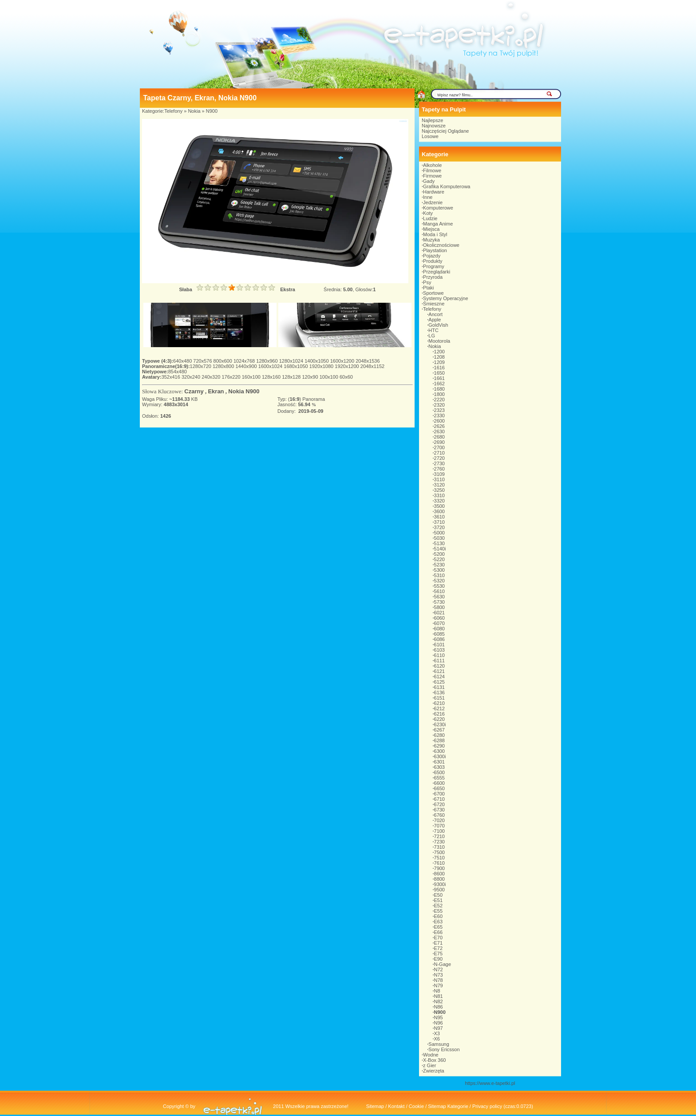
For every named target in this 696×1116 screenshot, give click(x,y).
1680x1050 (296, 366)
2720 (439, 458)
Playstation (435, 250)
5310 (439, 575)
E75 (438, 953)
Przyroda (433, 277)
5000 (439, 532)
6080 (439, 628)
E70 (438, 937)
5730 (439, 602)
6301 (439, 761)
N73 (438, 974)
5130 (439, 543)
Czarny (193, 391)
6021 (439, 612)
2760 (439, 468)
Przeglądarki (436, 271)
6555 (439, 777)
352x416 (172, 377)
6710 (439, 799)
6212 (439, 708)
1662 (439, 383)
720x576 (203, 361)
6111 (439, 660)
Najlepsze (432, 120)
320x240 (192, 377)
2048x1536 (368, 361)
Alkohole (432, 165)
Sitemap (375, 1106)
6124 (439, 676)
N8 (437, 990)
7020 (439, 820)
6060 (439, 618)
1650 (439, 373)
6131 (439, 687)
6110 (439, 655)
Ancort (435, 314)
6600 (439, 783)
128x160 (272, 377)
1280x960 (267, 361)
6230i (440, 724)
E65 (438, 927)
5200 (439, 554)
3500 (439, 506)
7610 (439, 863)
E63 (438, 921)
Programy (433, 266)
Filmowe (432, 170)
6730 (439, 809)
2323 (439, 410)
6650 (439, 788)
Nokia (194, 111)
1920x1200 (347, 366)
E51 (438, 900)
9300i (440, 884)
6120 (439, 666)
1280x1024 (292, 361)
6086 (439, 639)
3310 (439, 495)
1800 (439, 394)
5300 (439, 570)
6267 (439, 729)
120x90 (310, 377)
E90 (438, 959)
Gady (429, 181)
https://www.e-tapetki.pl (490, 1083)
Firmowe (432, 175)
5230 (439, 564)
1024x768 (244, 361)
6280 (439, 735)
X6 (437, 1038)
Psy (427, 282)
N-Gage (442, 964)
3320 (439, 500)
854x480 (177, 371)
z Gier (429, 1065)
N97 (438, 1028)
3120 (439, 484)
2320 (439, 405)
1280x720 (201, 366)
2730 (439, 463)
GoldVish (438, 325)
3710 (439, 522)
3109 (439, 474)
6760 (439, 815)
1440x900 (246, 366)
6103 (439, 650)
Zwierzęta (433, 1070)
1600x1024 (271, 366)
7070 (439, 825)
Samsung (438, 1044)
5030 (439, 538)
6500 (439, 772)
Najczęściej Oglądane (445, 131)
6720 (439, 804)
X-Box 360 (434, 1060)
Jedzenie (433, 202)
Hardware (433, 191)
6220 (439, 719)
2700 (439, 447)
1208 (439, 357)
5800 (439, 607)
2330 (439, 415)
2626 (439, 426)
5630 (439, 596)
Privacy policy (487, 1106)
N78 (438, 980)
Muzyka (431, 239)
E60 (438, 916)
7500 (439, 852)
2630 (439, 431)
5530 (439, 586)
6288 (439, 740)
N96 (438, 1022)
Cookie (416, 1106)
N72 (438, 969)
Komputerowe (438, 207)
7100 (439, 831)
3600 (439, 511)
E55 (438, 911)
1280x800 (224, 366)
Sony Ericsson (443, 1049)
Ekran (216, 391)
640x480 (183, 361)
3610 (439, 516)
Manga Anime (438, 223)
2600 (439, 420)
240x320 (211, 377)
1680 (439, 389)
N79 (438, 985)
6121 (439, 671)
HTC (433, 330)
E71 (438, 943)
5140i (440, 548)
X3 (437, 1033)
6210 (439, 703)
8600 (439, 873)
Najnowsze (434, 125)
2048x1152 (372, 366)
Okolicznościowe (441, 245)
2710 (439, 452)
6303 (439, 767)
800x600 (223, 361)
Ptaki (428, 287)
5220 (439, 559)
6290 (439, 745)
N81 (438, 996)
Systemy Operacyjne (445, 298)
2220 (439, 399)
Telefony (173, 111)
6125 (439, 682)
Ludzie (430, 218)
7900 (439, 868)
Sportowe (433, 293)
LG (431, 335)
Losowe (430, 136)
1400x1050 (317, 361)
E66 (438, 932)
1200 (439, 351)
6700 (439, 793)
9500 (439, 889)
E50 (438, 895)
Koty (428, 213)
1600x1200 (343, 361)
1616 (439, 367)
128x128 (292, 377)
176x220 (231, 377)
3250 (439, 490)
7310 (439, 847)
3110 (439, 479)
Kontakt (396, 1106)
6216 (439, 713)
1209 (439, 362)
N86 (438, 1006)
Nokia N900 (243, 391)
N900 (212, 111)
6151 (439, 697)
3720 (439, 527)
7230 (439, 841)
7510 (439, 857)
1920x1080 (322, 366)
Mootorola (439, 341)
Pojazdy (431, 255)
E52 (438, 905)
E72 (438, 948)
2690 (439, 442)
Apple (434, 319)
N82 (438, 1001)
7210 (439, 836)
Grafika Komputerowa (446, 186)
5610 (439, 591)
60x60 (346, 377)
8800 (439, 879)
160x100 (252, 377)
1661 (439, 378)
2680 (439, 436)
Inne (427, 197)
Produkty (432, 261)
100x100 (330, 377)
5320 (439, 580)
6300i (440, 756)
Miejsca (431, 229)
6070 (439, 623)
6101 (439, 644)
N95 (438, 1017)
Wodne (431, 1054)
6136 (439, 692)
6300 (439, 751)
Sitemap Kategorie (448, 1106)
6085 (439, 634)
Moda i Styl (435, 234)
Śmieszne (433, 303)
